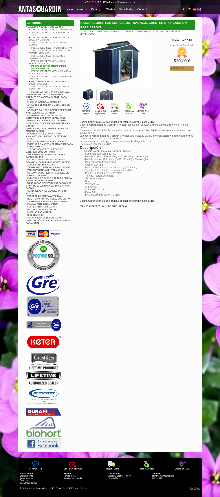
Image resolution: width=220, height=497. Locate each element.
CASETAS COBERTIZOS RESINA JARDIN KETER (51, 30)
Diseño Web (195, 488)
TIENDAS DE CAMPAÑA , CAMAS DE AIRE (48, 167)
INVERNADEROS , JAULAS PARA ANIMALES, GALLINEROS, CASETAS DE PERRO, (46, 136)
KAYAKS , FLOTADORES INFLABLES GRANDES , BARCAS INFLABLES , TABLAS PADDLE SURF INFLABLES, (48, 162)
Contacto (142, 9)
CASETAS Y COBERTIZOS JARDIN (99, 31)
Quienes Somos (26, 476)
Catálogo (96, 9)
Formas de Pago (70, 476)
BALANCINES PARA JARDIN (41, 209)
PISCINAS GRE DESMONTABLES (44, 102)
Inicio (69, 9)
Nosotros (81, 9)
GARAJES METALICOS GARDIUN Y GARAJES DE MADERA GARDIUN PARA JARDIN (46, 97)
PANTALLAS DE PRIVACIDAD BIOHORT (47, 120)
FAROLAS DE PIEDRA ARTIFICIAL (44, 196)
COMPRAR (177, 68)
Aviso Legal (24, 480)
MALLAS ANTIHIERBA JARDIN (43, 204)
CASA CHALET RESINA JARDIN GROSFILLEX (50, 92)
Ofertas (110, 9)
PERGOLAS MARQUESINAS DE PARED (47, 141)
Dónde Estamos (26, 478)
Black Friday (126, 9)
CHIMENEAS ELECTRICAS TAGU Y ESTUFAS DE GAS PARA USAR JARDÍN (46, 116)
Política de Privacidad (28, 482)
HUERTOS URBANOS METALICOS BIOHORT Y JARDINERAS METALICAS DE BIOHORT (49, 200)
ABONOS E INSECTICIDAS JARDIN (45, 217)
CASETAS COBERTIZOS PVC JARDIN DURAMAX (51, 48)
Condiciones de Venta (73, 478)
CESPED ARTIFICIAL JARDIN (42, 206)
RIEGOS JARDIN (35, 215)
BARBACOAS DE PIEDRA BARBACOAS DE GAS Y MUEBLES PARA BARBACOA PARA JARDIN (49, 185)
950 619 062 (92, 2)
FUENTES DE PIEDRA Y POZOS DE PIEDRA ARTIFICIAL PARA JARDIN (49, 179)
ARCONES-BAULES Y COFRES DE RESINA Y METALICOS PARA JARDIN (48, 111)
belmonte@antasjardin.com (119, 2)
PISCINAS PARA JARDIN (39, 212)
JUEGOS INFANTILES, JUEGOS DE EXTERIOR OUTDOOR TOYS (44, 150)
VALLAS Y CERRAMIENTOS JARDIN (45, 170)
